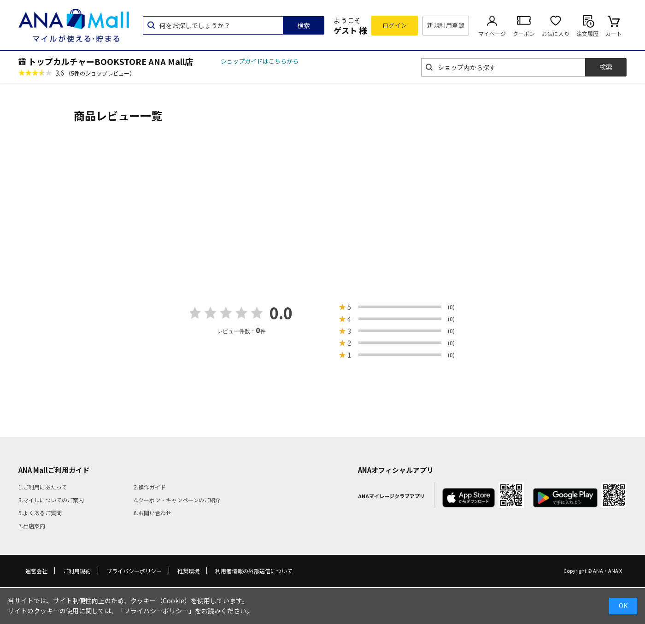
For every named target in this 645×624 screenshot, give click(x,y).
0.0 (281, 312)
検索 (303, 25)
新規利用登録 (445, 25)
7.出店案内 (31, 526)
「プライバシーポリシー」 (156, 610)
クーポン (524, 33)
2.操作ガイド (150, 487)
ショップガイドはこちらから (260, 61)
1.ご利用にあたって (42, 487)
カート (613, 33)
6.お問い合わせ (152, 513)
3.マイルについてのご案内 (51, 500)
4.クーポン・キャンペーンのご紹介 (177, 500)
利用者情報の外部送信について (254, 571)
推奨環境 (188, 571)
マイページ (492, 33)
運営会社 (36, 571)
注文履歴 (587, 33)
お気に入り (555, 33)
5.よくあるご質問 (40, 513)
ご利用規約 (77, 571)
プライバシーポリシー (134, 571)
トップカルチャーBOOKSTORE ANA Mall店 (110, 61)
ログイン (394, 25)
